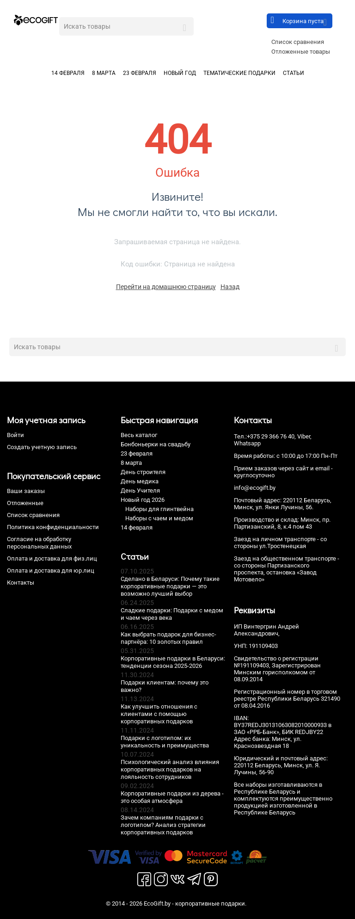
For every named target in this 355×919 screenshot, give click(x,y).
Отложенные (25, 503)
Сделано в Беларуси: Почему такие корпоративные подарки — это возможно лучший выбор (170, 586)
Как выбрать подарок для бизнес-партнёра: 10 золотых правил (168, 638)
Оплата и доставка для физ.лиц (52, 558)
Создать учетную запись (42, 447)
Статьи (293, 73)
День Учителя (140, 490)
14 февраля (68, 73)
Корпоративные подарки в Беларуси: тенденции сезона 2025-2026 (173, 662)
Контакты (20, 582)
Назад (229, 286)
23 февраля (139, 73)
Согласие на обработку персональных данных (39, 543)
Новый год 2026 (143, 499)
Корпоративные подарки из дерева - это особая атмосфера (172, 797)
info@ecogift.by (254, 487)
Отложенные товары (300, 51)
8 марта (104, 73)
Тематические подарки (239, 73)
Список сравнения (297, 41)
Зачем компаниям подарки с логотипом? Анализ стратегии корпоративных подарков (163, 825)
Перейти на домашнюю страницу (166, 286)
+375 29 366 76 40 (270, 436)
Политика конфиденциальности (53, 527)
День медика (140, 481)
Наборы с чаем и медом (159, 518)
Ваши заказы (26, 490)
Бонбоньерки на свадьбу (155, 444)
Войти (15, 435)
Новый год (180, 73)
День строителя (143, 472)
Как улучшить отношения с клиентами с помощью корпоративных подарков (159, 714)
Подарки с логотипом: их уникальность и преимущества (165, 741)
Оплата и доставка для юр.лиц (50, 570)
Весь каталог (139, 435)
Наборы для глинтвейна (159, 509)
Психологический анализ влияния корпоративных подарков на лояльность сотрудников (170, 769)
